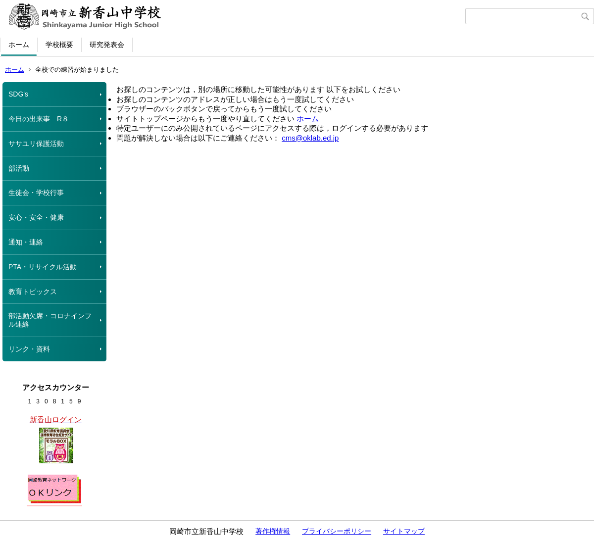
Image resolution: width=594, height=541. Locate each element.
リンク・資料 (29, 349)
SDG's (18, 94)
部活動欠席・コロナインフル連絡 (50, 320)
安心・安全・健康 (36, 217)
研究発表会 (107, 45)
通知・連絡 (25, 242)
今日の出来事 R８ (38, 119)
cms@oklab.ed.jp (310, 138)
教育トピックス (32, 291)
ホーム (18, 45)
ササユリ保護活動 (36, 144)
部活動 (18, 168)
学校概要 (59, 45)
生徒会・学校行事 (36, 193)
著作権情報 (272, 531)
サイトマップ (404, 531)
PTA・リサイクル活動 (42, 267)
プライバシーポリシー (336, 531)
